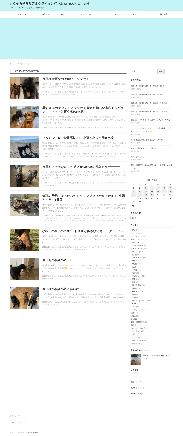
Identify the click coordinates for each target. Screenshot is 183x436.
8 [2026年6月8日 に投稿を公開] (133, 191)
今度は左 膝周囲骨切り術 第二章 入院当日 (149, 111)
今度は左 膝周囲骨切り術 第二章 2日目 (148, 95)
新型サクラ (136, 246)
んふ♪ (134, 337)
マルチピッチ (137, 258)
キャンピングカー (137, 239)
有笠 (134, 273)
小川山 (134, 270)
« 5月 (133, 206)
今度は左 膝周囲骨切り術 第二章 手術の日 (149, 103)
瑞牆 (134, 288)
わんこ (63, 14)
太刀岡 (134, 267)
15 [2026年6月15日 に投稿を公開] (134, 195)
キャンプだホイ (86, 14)
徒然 (132, 325)
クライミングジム (137, 301)
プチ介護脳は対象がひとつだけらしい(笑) (147, 140)
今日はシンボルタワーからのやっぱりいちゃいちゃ (150, 120)
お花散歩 (45, 14)
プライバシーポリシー (18, 422)
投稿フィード (136, 382)
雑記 (134, 343)
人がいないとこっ (137, 157)
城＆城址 (163, 14)
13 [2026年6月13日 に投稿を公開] (164, 191)
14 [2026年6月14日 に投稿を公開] (170, 191)
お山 (134, 255)
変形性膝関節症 (137, 322)
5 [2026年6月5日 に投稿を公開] (158, 188)
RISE (134, 304)
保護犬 (133, 316)
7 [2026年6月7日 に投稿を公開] (170, 188)
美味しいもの (137, 340)
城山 (134, 264)
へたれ (134, 334)
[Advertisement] (91, 39)
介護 (132, 313)
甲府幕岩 (135, 291)
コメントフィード (137, 388)
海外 (134, 282)
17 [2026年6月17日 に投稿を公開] (146, 195)
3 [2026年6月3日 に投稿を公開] (145, 188)
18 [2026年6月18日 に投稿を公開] (152, 195)
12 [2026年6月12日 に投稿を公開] (158, 191)
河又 (134, 279)
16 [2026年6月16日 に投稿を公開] (140, 195)
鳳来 (134, 295)
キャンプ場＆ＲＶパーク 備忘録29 (145, 148)
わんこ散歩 (135, 236)
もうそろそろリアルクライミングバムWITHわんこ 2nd (49, 3)
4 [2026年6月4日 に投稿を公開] (151, 188)
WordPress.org (136, 394)
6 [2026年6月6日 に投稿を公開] (164, 188)
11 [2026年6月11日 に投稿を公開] (152, 191)
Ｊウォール (136, 310)
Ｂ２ (134, 307)
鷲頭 (134, 298)
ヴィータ (135, 242)
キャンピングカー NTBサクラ (127, 14)
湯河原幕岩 (136, 285)
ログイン (134, 376)
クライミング (22, 14)
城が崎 (134, 261)
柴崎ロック (136, 276)
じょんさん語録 (138, 331)
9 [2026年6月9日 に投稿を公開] (139, 191)
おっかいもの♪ (138, 328)
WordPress (33, 432)
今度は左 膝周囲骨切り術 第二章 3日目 (148, 86)
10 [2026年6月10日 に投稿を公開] (146, 191)
